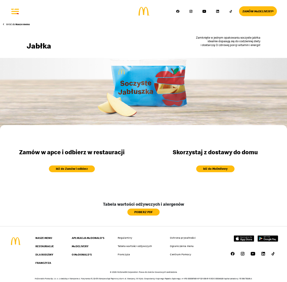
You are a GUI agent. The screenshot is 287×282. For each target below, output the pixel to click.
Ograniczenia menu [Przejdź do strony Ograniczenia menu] (182, 246)
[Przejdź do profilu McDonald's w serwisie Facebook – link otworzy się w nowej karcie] (178, 11)
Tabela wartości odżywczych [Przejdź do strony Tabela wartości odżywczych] (135, 246)
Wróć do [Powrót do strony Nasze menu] (18, 24)
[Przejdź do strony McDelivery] (258, 11)
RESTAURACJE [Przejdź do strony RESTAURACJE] (44, 246)
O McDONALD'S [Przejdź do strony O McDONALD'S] (82, 254)
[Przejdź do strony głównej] (143, 11)
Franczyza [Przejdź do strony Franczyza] (124, 254)
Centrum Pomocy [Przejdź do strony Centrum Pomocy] (180, 254)
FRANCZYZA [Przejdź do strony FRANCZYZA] (43, 262)
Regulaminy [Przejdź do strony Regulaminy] (125, 237)
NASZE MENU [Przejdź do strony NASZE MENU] (43, 238)
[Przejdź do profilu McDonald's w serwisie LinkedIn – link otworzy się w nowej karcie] (217, 11)
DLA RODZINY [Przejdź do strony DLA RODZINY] (44, 254)
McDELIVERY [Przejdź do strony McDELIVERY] (80, 246)
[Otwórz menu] (15, 11)
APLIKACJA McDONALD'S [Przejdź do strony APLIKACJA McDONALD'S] (88, 238)
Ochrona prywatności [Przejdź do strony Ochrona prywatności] (183, 237)
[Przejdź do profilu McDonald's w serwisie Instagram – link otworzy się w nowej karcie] (191, 11)
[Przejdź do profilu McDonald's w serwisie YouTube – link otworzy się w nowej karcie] (204, 11)
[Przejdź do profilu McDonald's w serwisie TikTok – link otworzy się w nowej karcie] (231, 11)
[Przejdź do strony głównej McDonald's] (15, 241)
